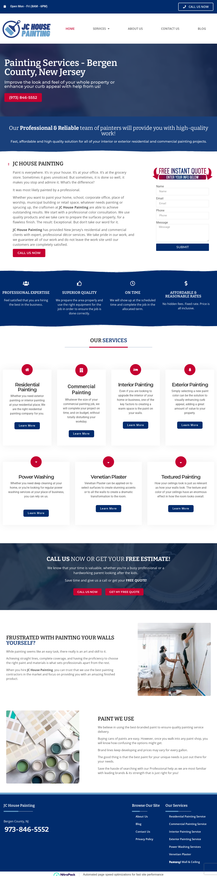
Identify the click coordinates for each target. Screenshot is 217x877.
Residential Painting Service (187, 815)
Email (159, 198)
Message (162, 222)
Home (70, 29)
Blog (202, 29)
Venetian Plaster (180, 853)
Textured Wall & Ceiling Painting (184, 861)
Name (160, 186)
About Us (135, 29)
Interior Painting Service (185, 830)
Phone (160, 210)
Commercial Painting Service (188, 823)
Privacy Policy (144, 838)
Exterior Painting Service (185, 838)
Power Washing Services (185, 846)
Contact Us (170, 29)
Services (101, 28)
